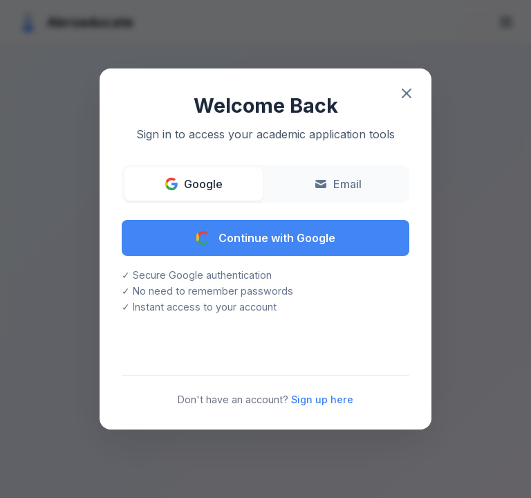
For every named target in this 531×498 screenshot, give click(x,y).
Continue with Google (265, 238)
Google (194, 184)
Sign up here (322, 399)
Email (338, 184)
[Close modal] (406, 93)
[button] (265, 249)
